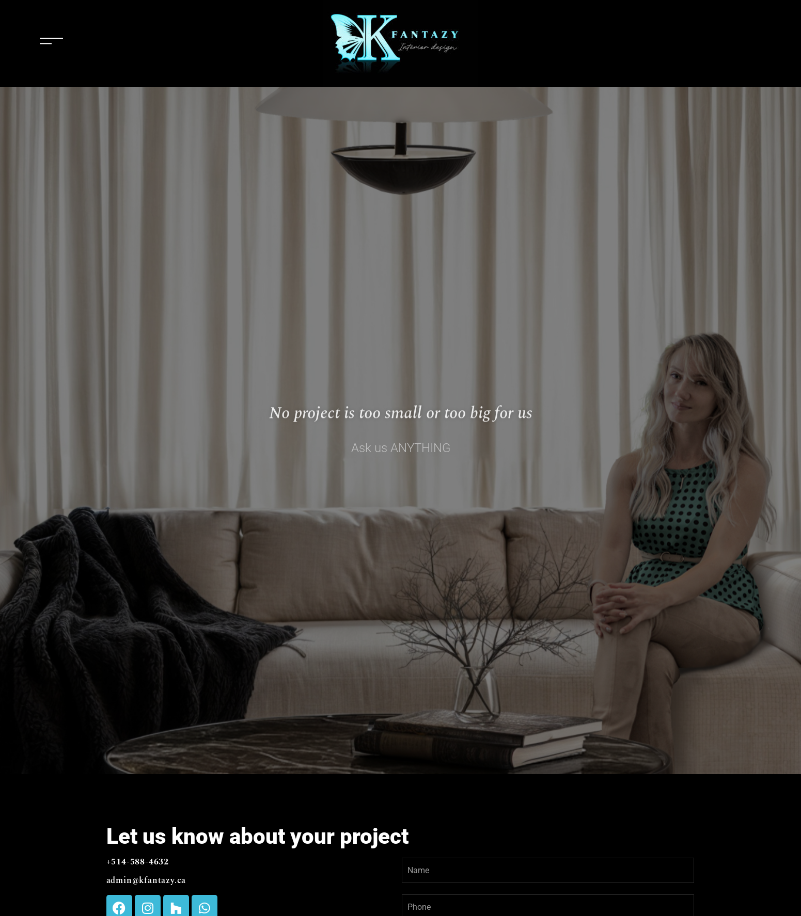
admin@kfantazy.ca (146, 880)
